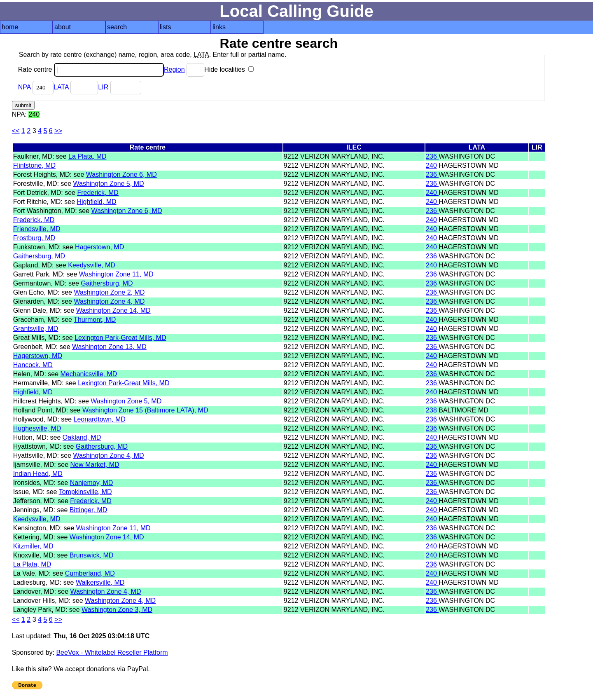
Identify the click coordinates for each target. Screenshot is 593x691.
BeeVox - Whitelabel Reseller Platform (112, 652)
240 (431, 165)
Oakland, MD (82, 437)
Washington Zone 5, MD (108, 183)
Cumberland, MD (90, 573)
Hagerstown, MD (99, 247)
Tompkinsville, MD (85, 491)
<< (16, 130)
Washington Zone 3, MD (117, 609)
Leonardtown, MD (100, 419)
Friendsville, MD (37, 228)
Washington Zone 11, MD (116, 274)
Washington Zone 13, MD (109, 346)
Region (174, 69)
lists (165, 26)
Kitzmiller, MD (33, 546)
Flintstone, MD (34, 165)
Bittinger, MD (88, 509)
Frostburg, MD (34, 237)
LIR (103, 87)
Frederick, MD (97, 192)
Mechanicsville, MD (89, 373)
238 (432, 410)
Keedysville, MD (91, 265)
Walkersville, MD (100, 582)
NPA (24, 87)
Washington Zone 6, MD (121, 174)
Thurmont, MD (95, 319)
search (117, 26)
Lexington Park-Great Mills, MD (120, 337)
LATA (61, 87)
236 (432, 156)
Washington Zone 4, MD (109, 301)
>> (58, 130)
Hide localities (229, 69)
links (219, 26)
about (62, 26)
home (10, 26)
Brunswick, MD (92, 555)
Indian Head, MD (38, 473)
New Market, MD (94, 464)
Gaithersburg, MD (39, 256)
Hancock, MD (33, 364)
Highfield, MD (97, 201)
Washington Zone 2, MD (109, 292)
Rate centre (91, 69)
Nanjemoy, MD (91, 482)
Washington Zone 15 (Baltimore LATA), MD (145, 410)
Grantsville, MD (35, 328)
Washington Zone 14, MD (113, 310)
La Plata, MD (87, 156)
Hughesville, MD (37, 428)
